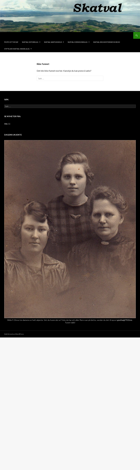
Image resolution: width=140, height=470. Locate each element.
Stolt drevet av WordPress (14, 334)
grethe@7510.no (124, 320)
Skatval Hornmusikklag (78, 42)
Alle (6, 124)
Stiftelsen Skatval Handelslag (17, 49)
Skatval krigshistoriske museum (106, 42)
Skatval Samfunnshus (53, 42)
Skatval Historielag (30, 42)
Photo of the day (11, 42)
